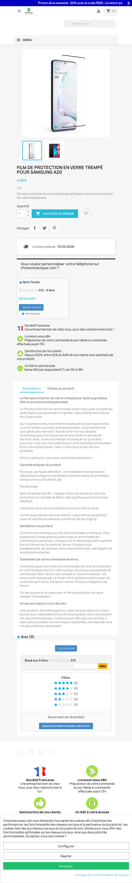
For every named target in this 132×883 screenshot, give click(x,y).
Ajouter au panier (55, 213)
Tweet (44, 228)
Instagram (52, 752)
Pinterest (54, 228)
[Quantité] (21, 213)
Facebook (20, 752)
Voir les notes (27, 298)
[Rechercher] (89, 24)
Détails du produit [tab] (60, 388)
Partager (34, 228)
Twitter (31, 752)
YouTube (41, 752)
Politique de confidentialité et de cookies (102, 875)
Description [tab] (32, 388)
